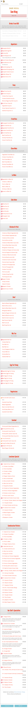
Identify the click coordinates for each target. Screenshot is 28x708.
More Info (14, 15)
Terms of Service (17, 692)
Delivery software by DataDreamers (14, 693)
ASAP (21, 4)
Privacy (23, 692)
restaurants (7, 705)
